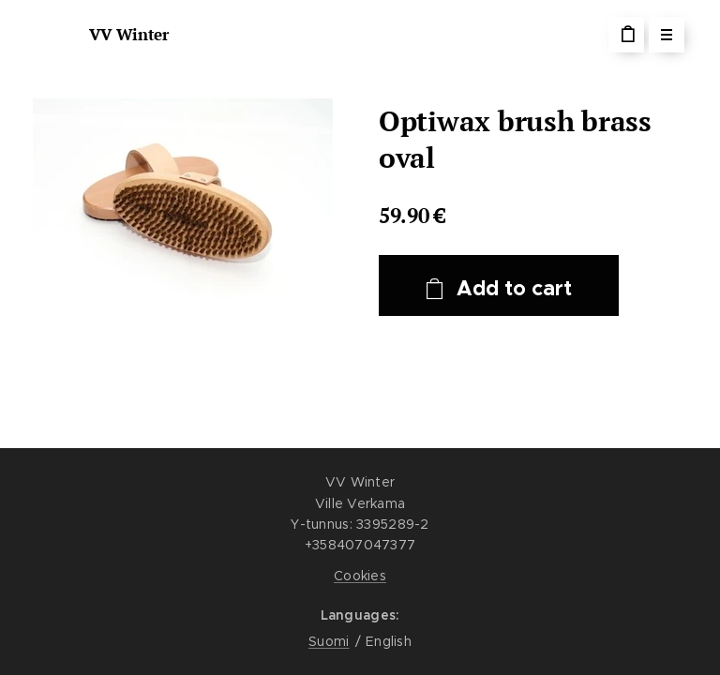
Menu (660, 34)
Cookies (360, 575)
